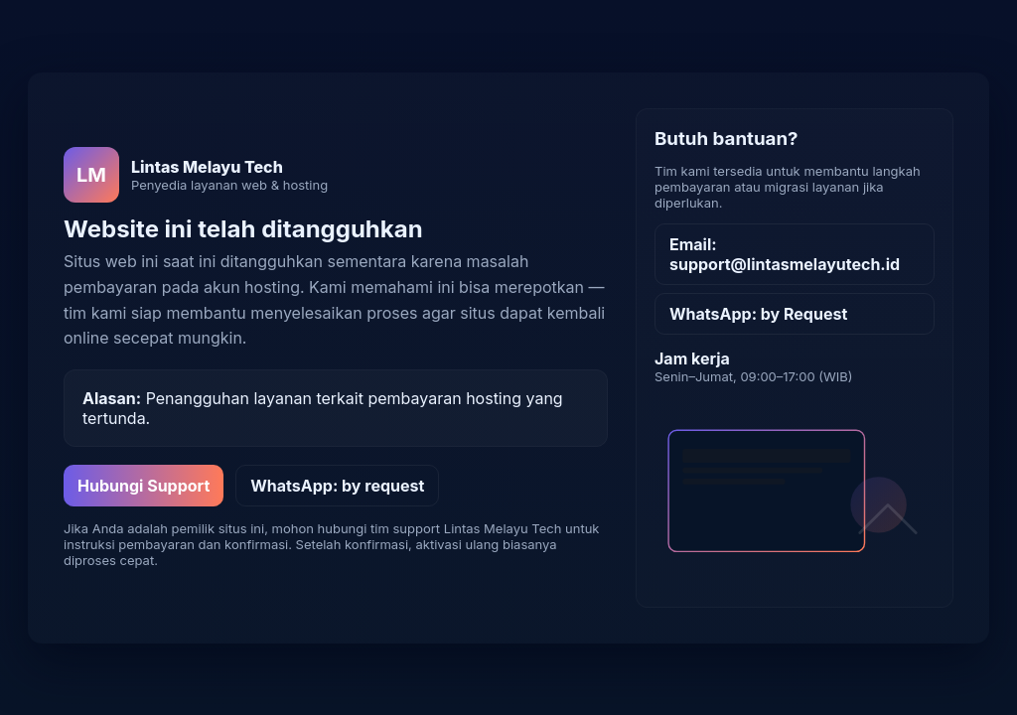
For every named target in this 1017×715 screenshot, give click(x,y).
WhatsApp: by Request (758, 314)
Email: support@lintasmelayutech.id (784, 254)
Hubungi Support (143, 486)
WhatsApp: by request (337, 486)
